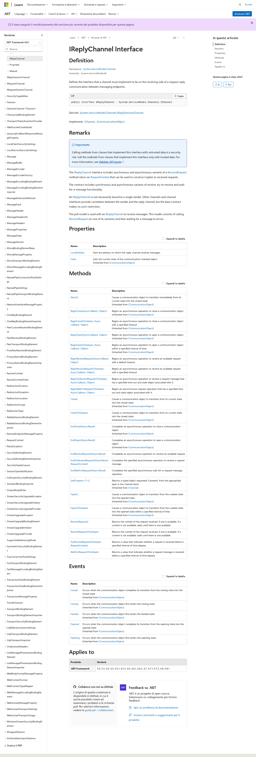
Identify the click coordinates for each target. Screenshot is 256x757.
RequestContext (100, 177)
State (73, 259)
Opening (75, 637)
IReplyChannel (82, 172)
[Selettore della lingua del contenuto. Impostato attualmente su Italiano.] (11, 751)
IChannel (89, 121)
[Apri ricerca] (240, 5)
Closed (74, 590)
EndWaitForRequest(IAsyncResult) (88, 470)
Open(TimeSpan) (79, 508)
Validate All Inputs (110, 162)
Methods (219, 57)
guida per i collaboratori (99, 710)
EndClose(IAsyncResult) (83, 426)
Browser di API (99, 37)
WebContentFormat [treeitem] (17, 679)
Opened (75, 624)
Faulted (74, 614)
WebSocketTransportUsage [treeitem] (21, 715)
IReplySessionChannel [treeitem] (18, 76)
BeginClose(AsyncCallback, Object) (89, 311)
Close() (74, 399)
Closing (74, 603)
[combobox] (23, 42)
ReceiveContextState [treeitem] (17, 379)
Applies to (220, 66)
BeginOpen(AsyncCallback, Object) (89, 334)
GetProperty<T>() (80, 480)
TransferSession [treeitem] (15, 602)
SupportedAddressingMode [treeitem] (21, 539)
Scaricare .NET (242, 13)
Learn (73, 37)
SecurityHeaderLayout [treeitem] (18, 464)
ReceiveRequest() (79, 521)
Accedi (248, 4)
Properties (220, 53)
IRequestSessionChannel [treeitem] (19, 89)
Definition (220, 44)
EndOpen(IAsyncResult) (83, 440)
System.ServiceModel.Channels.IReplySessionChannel (111, 112)
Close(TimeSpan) (79, 412)
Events (218, 62)
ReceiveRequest (177, 172)
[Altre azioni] (184, 38)
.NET (83, 37)
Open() (74, 494)
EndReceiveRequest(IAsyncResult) (88, 453)
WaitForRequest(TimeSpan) (85, 552)
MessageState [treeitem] (14, 235)
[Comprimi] (42, 35)
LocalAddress (77, 252)
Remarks (219, 48)
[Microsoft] (6, 4)
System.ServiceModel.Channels (99, 69)
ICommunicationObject (111, 121)
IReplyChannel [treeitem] (17, 58)
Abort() (74, 297)
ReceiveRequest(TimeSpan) (85, 531)
